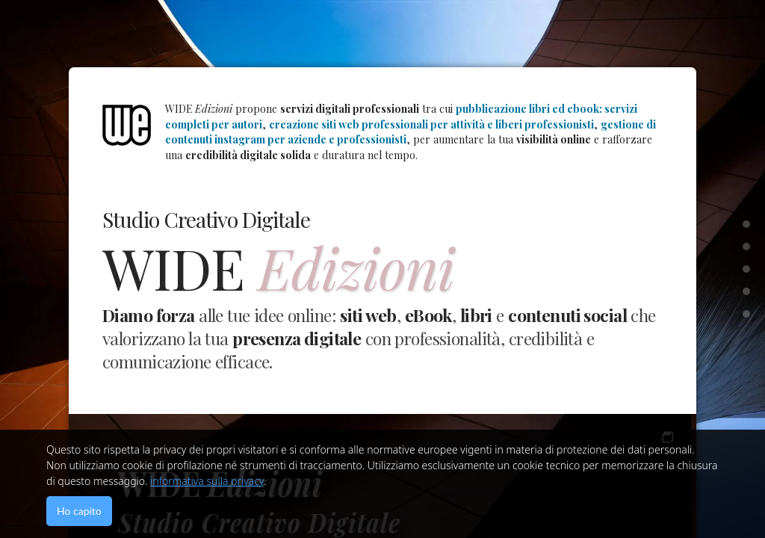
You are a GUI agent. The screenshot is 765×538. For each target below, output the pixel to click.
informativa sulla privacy (207, 481)
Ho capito (79, 510)
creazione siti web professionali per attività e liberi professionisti (431, 124)
